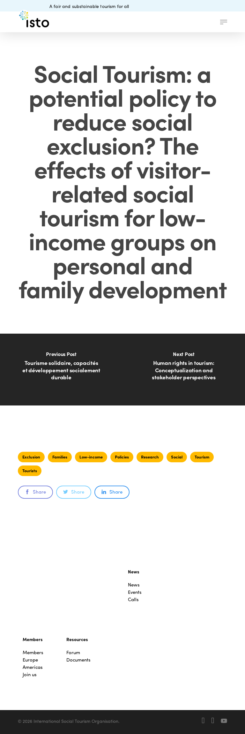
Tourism (202, 457)
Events (135, 592)
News (134, 584)
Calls (133, 599)
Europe (30, 659)
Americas (33, 667)
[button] (223, 22)
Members (33, 652)
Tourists (29, 470)
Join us (30, 674)
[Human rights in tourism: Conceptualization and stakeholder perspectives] (183, 369)
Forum (73, 652)
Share (35, 491)
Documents (78, 659)
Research (150, 457)
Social (176, 457)
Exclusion (31, 457)
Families (59, 457)
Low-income (91, 457)
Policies (122, 457)
